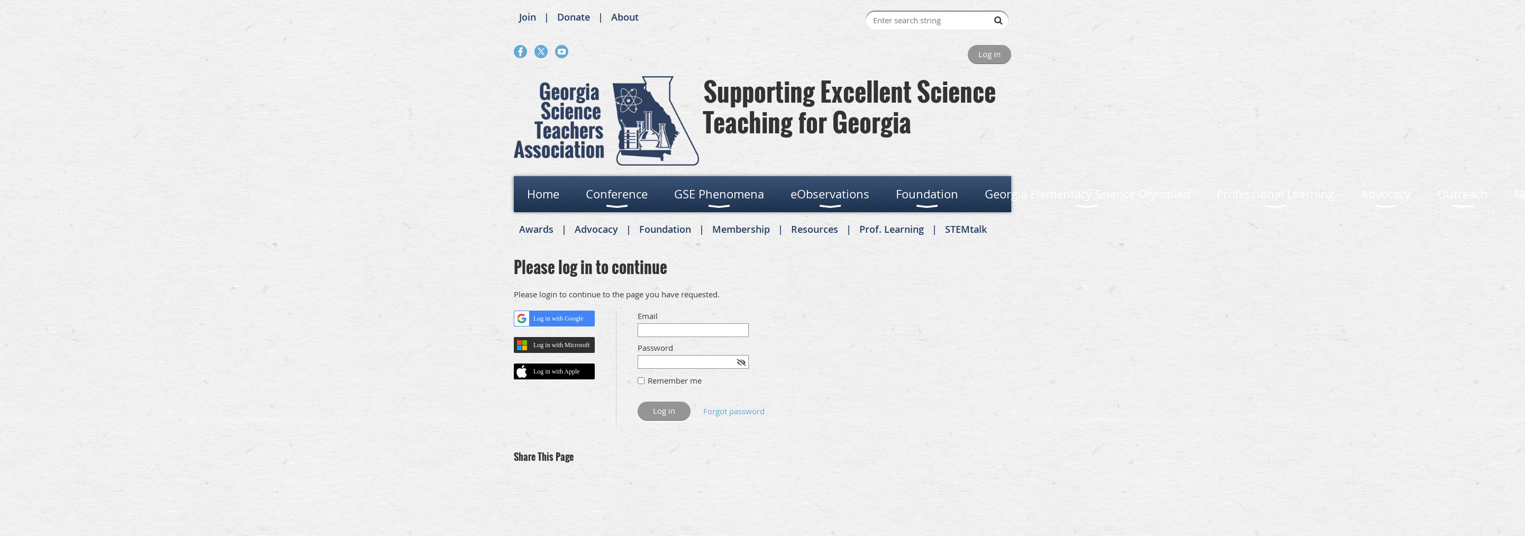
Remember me (675, 380)
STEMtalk (966, 229)
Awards (536, 229)
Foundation (665, 229)
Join (527, 17)
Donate (573, 17)
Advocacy (596, 229)
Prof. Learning (891, 229)
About (625, 17)
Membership (741, 229)
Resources (814, 229)
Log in (989, 54)
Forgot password (734, 411)
